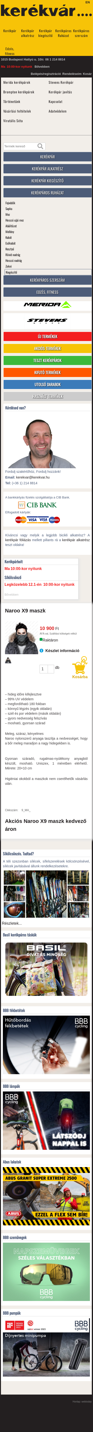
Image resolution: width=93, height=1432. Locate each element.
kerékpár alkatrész (76, 540)
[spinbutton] (43, 669)
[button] (51, 667)
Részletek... (12, 923)
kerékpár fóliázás (18, 540)
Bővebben (42, 66)
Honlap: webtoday (82, 1401)
